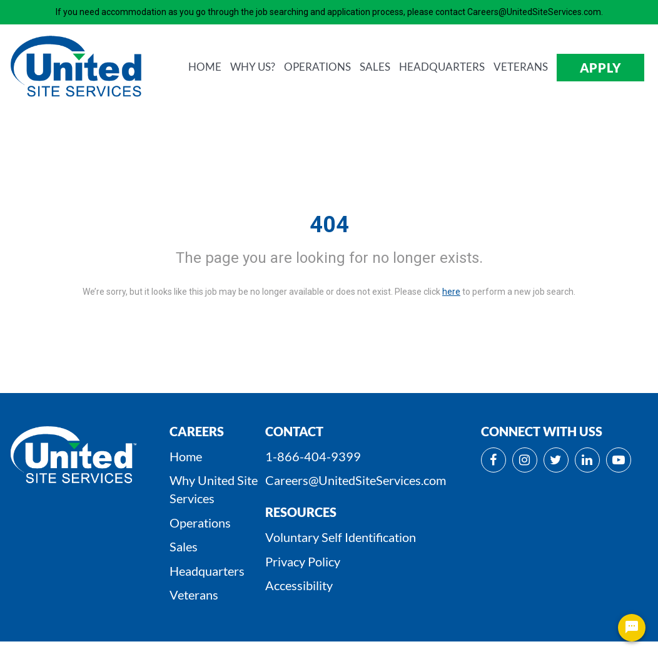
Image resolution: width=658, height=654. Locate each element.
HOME (204, 66)
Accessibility (299, 585)
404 (329, 225)
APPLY (601, 67)
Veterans (194, 594)
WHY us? (252, 66)
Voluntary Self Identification (340, 536)
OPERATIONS (317, 66)
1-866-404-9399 (313, 456)
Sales (184, 546)
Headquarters (207, 570)
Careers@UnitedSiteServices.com (355, 480)
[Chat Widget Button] (631, 627)
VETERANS (520, 66)
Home (186, 456)
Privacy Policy (302, 561)
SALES (375, 66)
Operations (200, 522)
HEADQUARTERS (442, 66)
